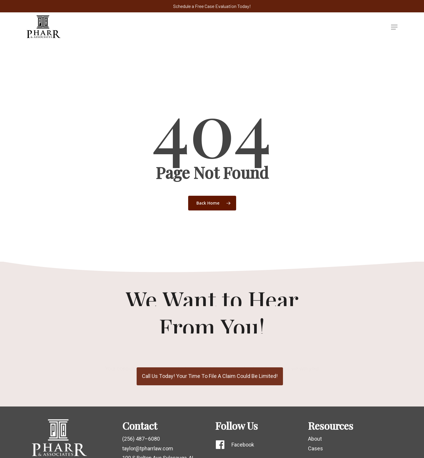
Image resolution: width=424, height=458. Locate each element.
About (315, 439)
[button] (394, 27)
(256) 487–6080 (141, 439)
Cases (315, 448)
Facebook (242, 445)
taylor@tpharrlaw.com (147, 448)
